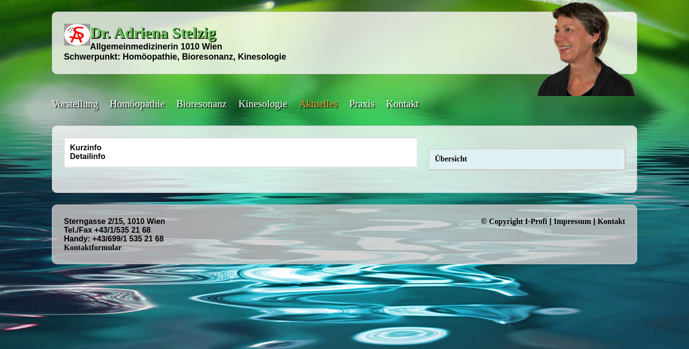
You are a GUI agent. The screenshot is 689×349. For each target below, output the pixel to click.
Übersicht (451, 159)
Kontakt (402, 103)
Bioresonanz (201, 103)
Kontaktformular (93, 247)
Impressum (572, 221)
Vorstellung (75, 103)
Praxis (361, 103)
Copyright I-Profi (518, 221)
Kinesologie (263, 103)
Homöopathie (137, 103)
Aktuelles (318, 103)
